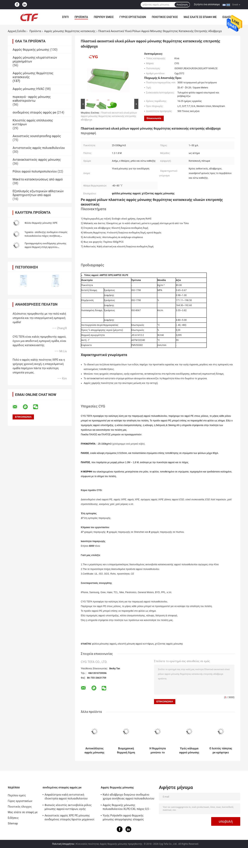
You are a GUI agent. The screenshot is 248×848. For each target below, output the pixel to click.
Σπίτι (65, 17)
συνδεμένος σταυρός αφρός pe (34, 112)
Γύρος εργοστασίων (133, 17)
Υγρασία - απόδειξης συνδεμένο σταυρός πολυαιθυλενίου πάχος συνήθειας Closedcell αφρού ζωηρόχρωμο (46, 236)
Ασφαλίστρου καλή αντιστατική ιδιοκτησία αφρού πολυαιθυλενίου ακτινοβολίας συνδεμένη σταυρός (66, 797)
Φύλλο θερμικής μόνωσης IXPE (41, 223)
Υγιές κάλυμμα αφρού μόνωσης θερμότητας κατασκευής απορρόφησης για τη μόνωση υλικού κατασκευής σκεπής (189, 750)
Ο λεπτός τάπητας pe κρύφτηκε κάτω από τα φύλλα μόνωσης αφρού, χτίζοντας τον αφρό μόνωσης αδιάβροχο (220, 750)
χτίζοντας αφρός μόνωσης (169, 643)
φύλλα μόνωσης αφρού (104, 643)
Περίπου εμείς (104, 17)
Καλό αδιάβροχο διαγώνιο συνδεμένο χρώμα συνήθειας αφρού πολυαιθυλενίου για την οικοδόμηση (128, 797)
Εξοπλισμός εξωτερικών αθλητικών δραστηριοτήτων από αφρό (38, 193)
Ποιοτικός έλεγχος (165, 17)
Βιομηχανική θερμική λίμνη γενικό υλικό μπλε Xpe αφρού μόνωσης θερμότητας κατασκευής (126, 750)
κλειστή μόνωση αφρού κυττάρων (136, 643)
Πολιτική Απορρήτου (63, 844)
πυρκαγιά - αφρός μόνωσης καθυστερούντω (32, 98)
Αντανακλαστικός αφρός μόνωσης (37, 159)
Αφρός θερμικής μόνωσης (31, 49)
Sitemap (13, 823)
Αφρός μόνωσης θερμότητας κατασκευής (70, 31)
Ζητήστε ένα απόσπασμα (207, 4)
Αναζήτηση (182, 4)
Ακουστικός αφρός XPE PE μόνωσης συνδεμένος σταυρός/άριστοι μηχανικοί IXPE (69, 818)
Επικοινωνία (154, 118)
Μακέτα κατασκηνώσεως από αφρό (38, 179)
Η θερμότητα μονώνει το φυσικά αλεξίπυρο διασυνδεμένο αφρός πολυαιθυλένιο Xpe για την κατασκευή (157, 750)
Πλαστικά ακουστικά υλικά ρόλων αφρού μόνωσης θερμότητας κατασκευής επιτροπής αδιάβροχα (109, 116)
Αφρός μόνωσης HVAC (28, 89)
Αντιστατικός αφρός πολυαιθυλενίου (39, 148)
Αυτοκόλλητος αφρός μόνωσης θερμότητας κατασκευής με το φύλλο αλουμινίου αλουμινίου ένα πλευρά (94, 750)
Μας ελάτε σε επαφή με (200, 17)
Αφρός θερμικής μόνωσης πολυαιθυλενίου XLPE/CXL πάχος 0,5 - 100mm (126, 808)
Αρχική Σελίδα (17, 31)
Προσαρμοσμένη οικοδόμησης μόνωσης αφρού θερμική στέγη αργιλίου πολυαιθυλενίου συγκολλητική (45, 247)
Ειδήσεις (13, 817)
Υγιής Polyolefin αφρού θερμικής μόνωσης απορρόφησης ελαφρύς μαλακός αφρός (123, 818)
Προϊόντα (81, 17)
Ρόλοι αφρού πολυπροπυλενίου (35, 171)
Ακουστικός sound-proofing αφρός (37, 136)
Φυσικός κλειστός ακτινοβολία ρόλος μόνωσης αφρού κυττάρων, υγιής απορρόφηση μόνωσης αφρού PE (68, 808)
